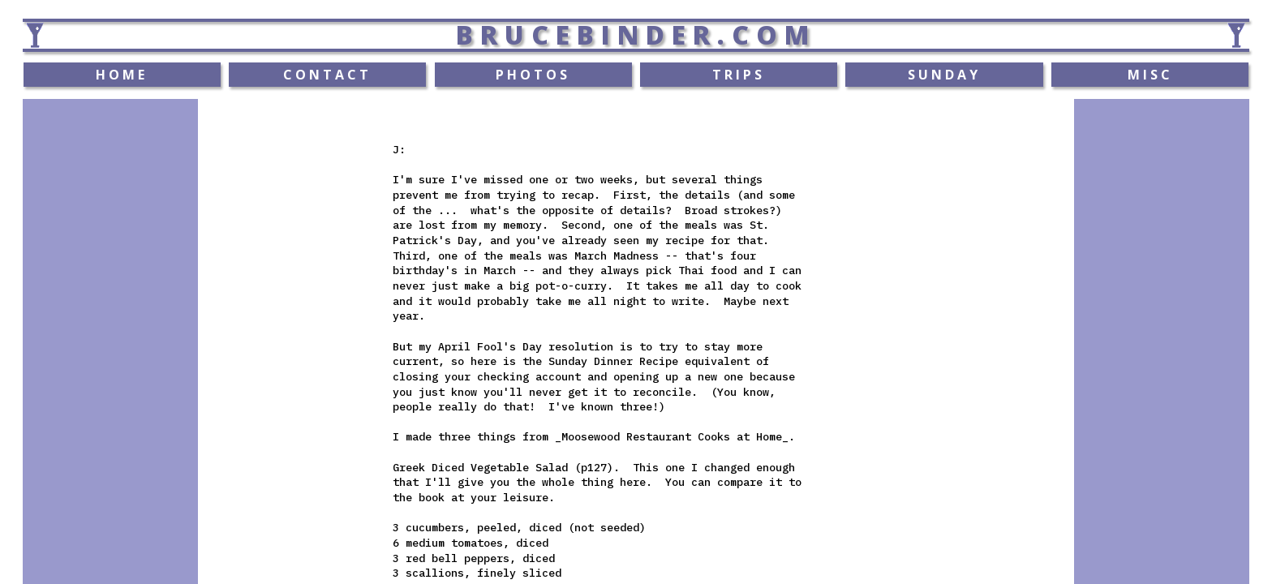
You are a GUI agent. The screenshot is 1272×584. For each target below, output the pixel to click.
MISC (1150, 75)
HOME (122, 75)
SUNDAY (944, 75)
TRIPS (738, 75)
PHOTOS (533, 75)
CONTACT (327, 75)
